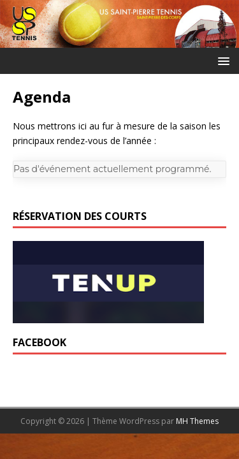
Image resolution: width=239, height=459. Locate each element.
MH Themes (197, 421)
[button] (221, 60)
